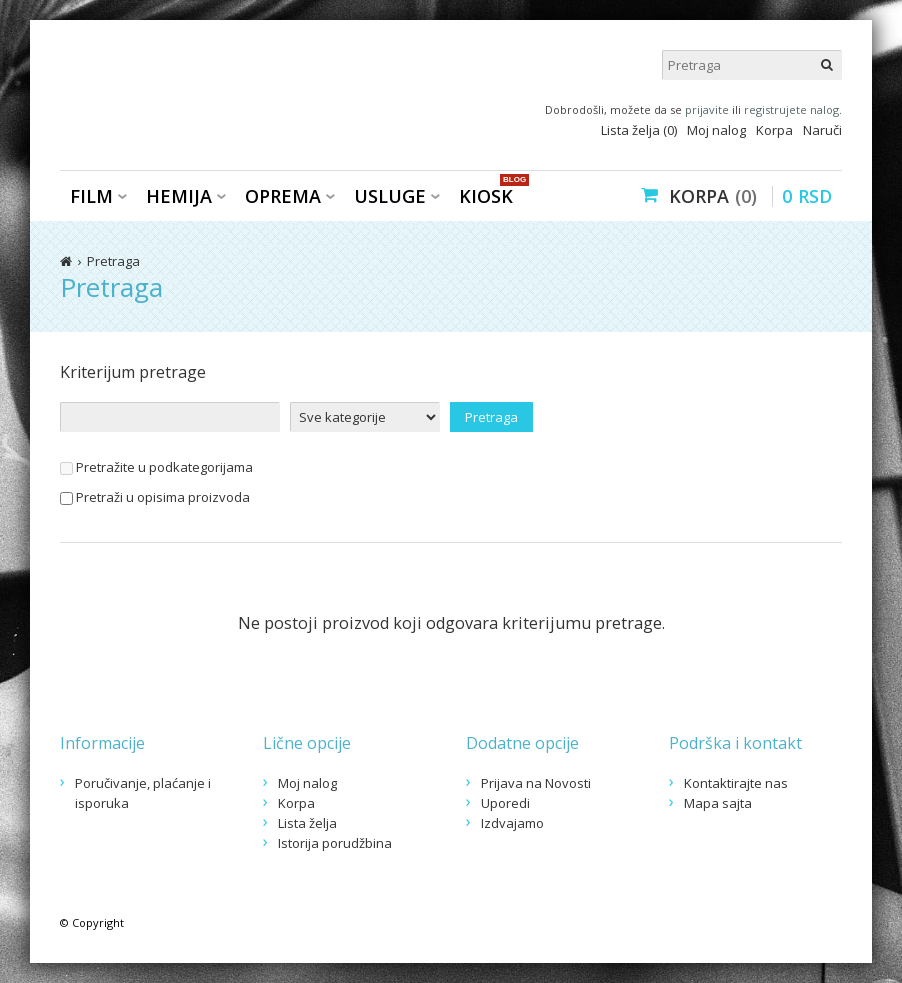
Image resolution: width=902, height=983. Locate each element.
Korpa (774, 130)
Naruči (822, 130)
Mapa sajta (718, 803)
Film (91, 196)
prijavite (707, 109)
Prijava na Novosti (536, 783)
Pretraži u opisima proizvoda (155, 497)
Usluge (390, 196)
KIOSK (491, 194)
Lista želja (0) (639, 130)
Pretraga (113, 261)
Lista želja (307, 823)
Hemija (179, 196)
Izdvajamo (512, 823)
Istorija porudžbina (335, 843)
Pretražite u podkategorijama (156, 467)
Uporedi (505, 803)
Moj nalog (716, 130)
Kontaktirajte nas (736, 783)
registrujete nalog (791, 109)
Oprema (283, 196)
